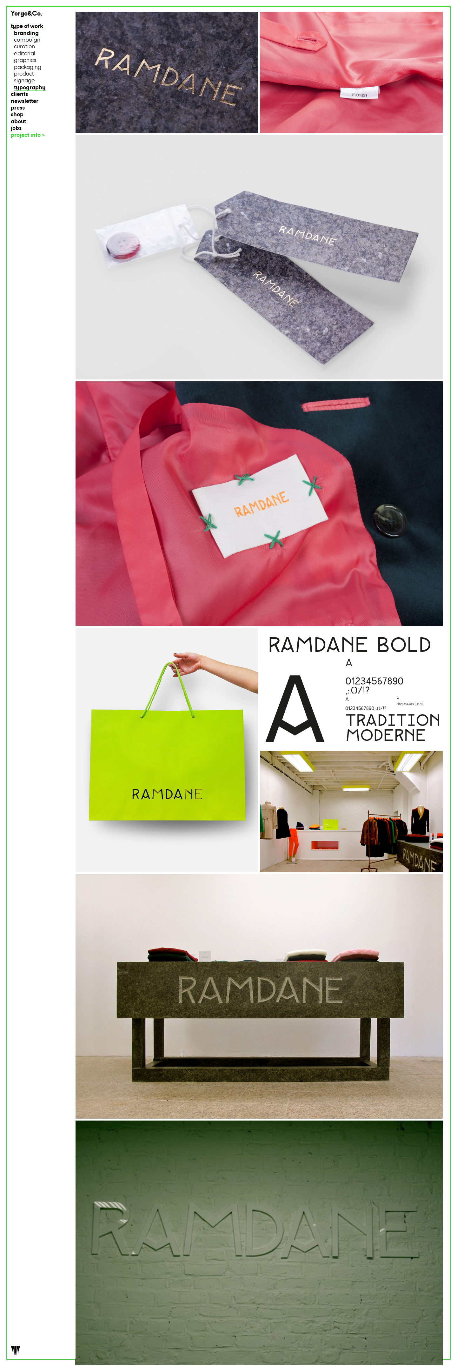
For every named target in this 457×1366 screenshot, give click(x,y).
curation (24, 47)
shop (17, 114)
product (24, 74)
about (18, 121)
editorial (24, 54)
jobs (16, 128)
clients (19, 94)
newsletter (24, 101)
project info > (28, 135)
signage (24, 81)
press (18, 108)
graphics (25, 60)
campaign (27, 40)
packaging (27, 67)
